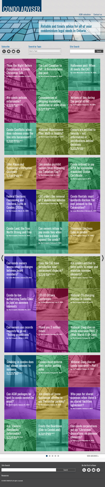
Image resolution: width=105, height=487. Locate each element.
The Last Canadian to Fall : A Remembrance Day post (51, 69)
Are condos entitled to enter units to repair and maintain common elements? (84, 268)
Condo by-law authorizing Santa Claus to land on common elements (20, 300)
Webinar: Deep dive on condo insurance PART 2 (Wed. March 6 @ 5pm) (84, 331)
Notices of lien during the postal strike (83, 99)
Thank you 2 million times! (49, 329)
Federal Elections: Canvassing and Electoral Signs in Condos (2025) (16, 202)
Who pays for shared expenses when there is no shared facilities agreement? (83, 399)
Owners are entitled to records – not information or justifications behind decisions (83, 137)
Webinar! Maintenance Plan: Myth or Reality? (51, 131)
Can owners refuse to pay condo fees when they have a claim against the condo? (50, 234)
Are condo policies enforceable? (17, 99)
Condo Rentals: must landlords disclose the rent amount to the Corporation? (83, 202)
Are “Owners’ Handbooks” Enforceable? (14, 430)
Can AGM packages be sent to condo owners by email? (20, 397)
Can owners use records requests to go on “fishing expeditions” (20, 331)
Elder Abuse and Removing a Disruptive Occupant (19, 168)
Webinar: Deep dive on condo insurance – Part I (84, 363)
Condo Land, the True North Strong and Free (19, 230)
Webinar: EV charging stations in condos (82, 297)
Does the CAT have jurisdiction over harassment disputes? (51, 267)
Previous (2, 258)
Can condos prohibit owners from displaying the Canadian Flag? (52, 168)
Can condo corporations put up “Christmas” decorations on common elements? (84, 431)
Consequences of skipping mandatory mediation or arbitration (52, 101)
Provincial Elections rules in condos (81, 230)
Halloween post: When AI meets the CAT (83, 67)
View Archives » (93, 456)
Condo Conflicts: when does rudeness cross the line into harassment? (20, 133)
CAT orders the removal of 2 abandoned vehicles (52, 198)
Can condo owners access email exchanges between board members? (20, 268)
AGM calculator (85, 14)
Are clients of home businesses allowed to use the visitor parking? (52, 397)
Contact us (98, 14)
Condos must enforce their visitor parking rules (50, 365)
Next (103, 258)
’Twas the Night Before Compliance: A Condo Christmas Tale (19, 69)
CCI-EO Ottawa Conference (47, 297)
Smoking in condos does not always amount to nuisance (20, 365)
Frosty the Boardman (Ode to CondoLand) (50, 428)
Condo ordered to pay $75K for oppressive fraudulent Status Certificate (82, 170)
